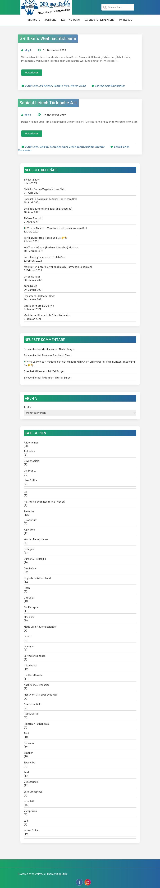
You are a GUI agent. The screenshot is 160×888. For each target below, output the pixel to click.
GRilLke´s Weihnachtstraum (48, 38)
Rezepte (58, 85)
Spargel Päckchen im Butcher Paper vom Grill (50, 199)
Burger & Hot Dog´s (35, 558)
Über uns (50, 20)
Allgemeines (31, 442)
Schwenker (30, 349)
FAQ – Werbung (70, 20)
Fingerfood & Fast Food (37, 578)
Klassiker (55, 146)
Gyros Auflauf (32, 276)
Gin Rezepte (31, 607)
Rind (66, 85)
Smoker (28, 752)
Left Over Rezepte (34, 655)
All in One (29, 529)
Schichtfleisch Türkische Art (48, 102)
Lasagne (29, 646)
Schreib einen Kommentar (110, 85)
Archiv (28, 407)
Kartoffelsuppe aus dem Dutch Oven (45, 257)
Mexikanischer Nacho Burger (58, 349)
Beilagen (29, 549)
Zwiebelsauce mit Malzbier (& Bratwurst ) (48, 208)
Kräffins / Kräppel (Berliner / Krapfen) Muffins (51, 247)
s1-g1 (28, 50)
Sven (27, 371)
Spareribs (29, 762)
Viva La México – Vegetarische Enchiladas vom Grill (55, 228)
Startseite (34, 20)
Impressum (126, 20)
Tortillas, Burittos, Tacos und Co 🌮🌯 (45, 237)
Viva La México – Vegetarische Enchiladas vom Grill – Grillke (60, 361)
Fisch (27, 588)
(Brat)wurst (31, 520)
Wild (26, 820)
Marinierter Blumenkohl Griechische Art (47, 315)
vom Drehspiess (33, 791)
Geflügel (44, 146)
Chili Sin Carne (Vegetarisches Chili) (45, 189)
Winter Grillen (78, 85)
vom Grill (29, 801)
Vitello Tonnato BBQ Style (39, 305)
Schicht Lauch (32, 179)
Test (26, 772)
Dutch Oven (31, 85)
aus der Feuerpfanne (36, 539)
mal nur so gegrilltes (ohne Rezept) (44, 501)
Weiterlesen (32, 72)
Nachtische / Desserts (37, 685)
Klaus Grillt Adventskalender (78, 146)
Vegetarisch (31, 782)
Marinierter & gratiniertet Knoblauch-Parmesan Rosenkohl (58, 267)
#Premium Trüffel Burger (49, 371)
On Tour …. (30, 470)
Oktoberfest (31, 714)
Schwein (29, 743)
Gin (26, 492)
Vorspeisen (30, 811)
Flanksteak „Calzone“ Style (39, 296)
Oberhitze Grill (32, 704)
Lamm (27, 636)
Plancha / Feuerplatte (36, 723)
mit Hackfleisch (33, 675)
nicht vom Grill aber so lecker (40, 694)
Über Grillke (30, 480)
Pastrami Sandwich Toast (57, 355)
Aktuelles (29, 451)
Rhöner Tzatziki (33, 218)
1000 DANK (30, 286)
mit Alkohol (45, 85)
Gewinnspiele (31, 461)
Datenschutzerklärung (100, 20)
